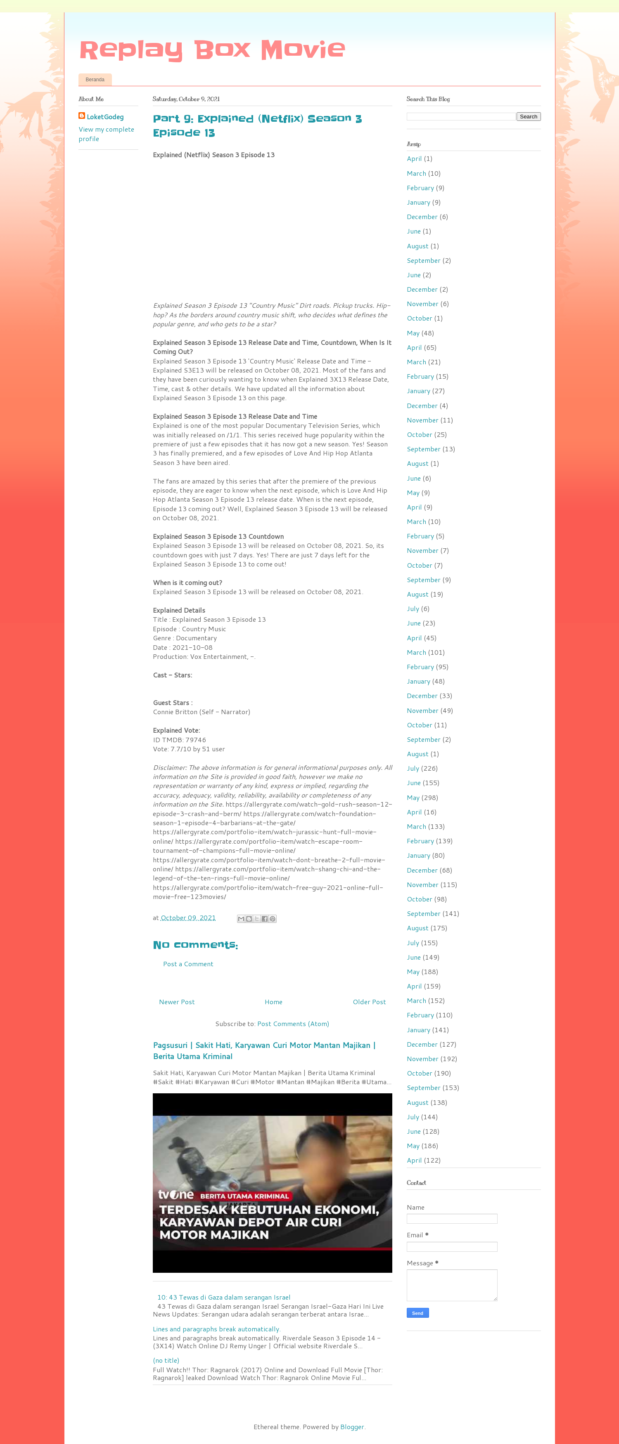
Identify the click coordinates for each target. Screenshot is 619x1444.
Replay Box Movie (212, 50)
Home (273, 1001)
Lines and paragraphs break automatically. (217, 1328)
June (414, 231)
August (418, 245)
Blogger (352, 1426)
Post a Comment (188, 963)
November (423, 303)
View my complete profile (106, 133)
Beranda (95, 80)
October (419, 318)
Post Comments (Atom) (293, 1023)
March (416, 173)
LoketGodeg (105, 116)
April (414, 158)
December (422, 216)
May (413, 332)
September (424, 260)
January (418, 202)
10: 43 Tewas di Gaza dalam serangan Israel (224, 1297)
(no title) (166, 1360)
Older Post (369, 1001)
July (413, 608)
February (420, 187)
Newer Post (177, 1001)
